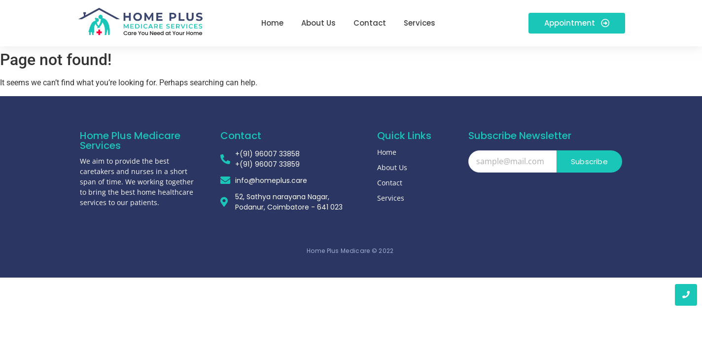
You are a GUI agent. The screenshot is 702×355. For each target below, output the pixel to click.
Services (390, 198)
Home (386, 152)
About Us (392, 167)
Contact (389, 182)
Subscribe (589, 161)
